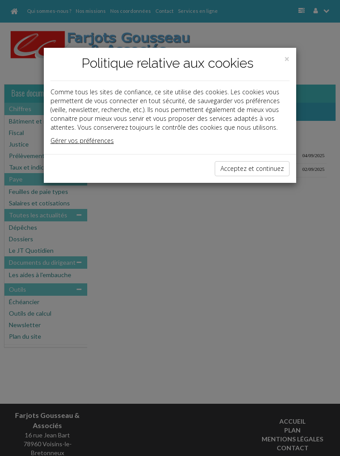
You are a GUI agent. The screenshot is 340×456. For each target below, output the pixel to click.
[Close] (287, 59)
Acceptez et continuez (252, 168)
